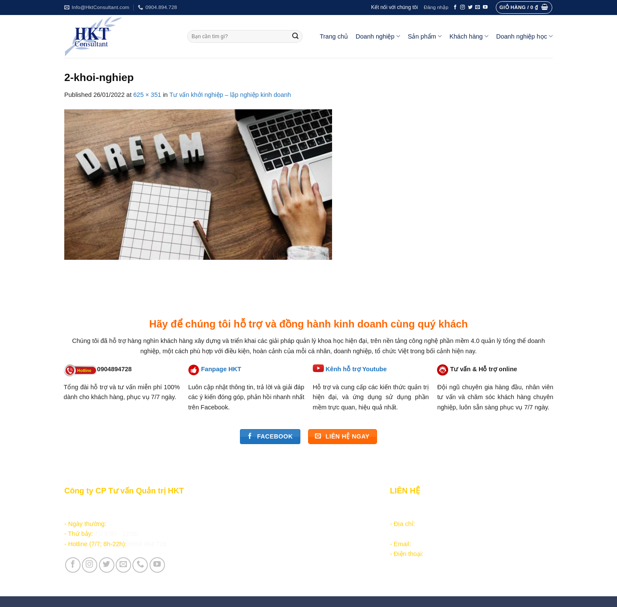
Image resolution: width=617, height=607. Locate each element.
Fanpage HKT (221, 369)
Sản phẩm (425, 36)
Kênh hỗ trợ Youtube (356, 369)
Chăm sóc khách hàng (256, 515)
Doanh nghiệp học (524, 36)
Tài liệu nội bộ (245, 525)
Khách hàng (468, 36)
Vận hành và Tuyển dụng (262, 570)
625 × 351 (147, 94)
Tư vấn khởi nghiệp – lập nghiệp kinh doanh (230, 94)
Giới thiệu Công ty (252, 560)
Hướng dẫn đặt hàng (254, 505)
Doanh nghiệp (378, 36)
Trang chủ (334, 36)
